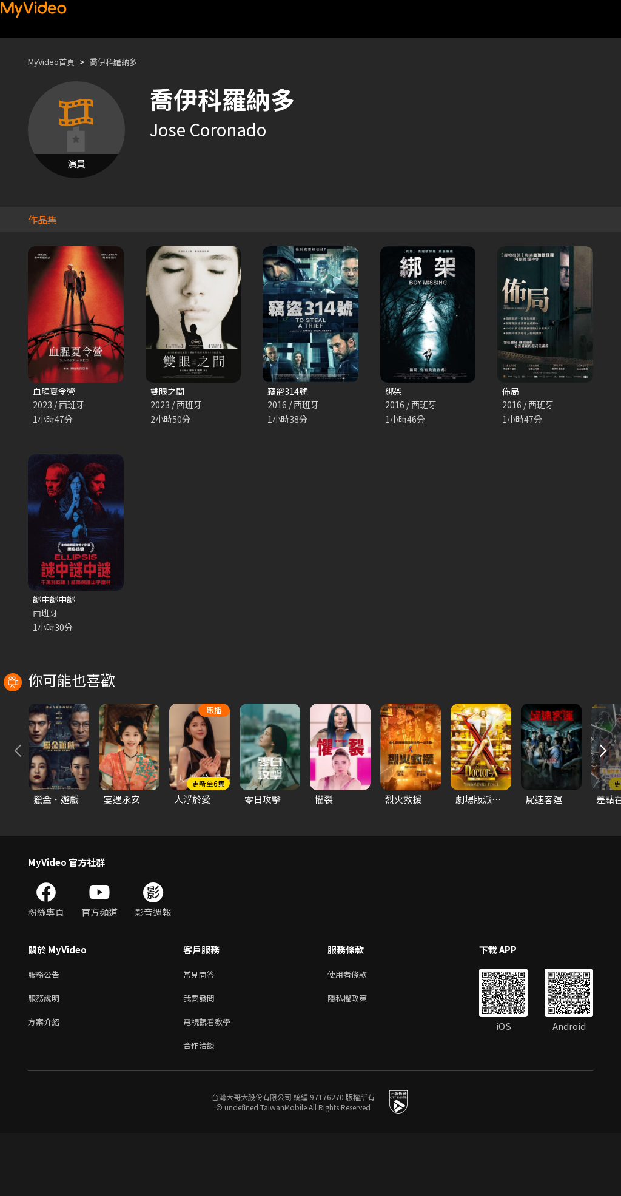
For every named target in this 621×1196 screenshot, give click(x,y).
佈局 (511, 391)
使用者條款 (357, 1030)
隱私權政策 (357, 1056)
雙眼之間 (168, 391)
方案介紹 (46, 1081)
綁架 (394, 391)
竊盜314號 (288, 391)
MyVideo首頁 (55, 61)
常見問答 (201, 1030)
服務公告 (46, 1030)
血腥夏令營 (55, 391)
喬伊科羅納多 (125, 61)
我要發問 (201, 1056)
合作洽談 (201, 1107)
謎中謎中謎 (55, 600)
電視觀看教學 (210, 1081)
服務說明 (46, 1056)
